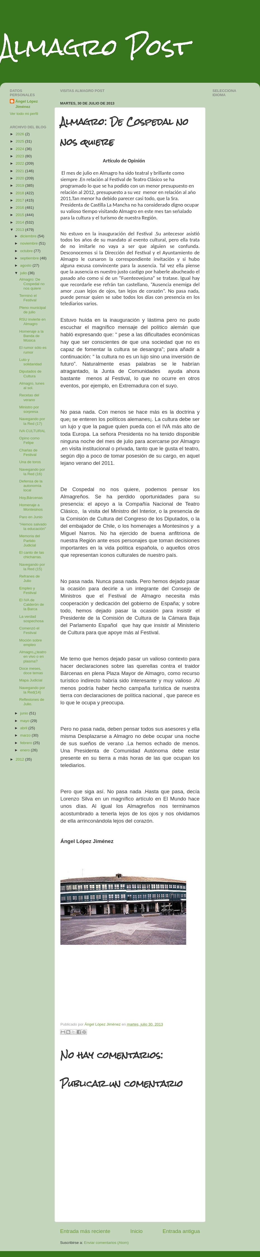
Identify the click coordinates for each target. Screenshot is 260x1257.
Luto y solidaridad (30, 362)
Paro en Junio (30, 517)
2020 (20, 178)
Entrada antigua (181, 1231)
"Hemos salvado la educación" (33, 526)
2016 (20, 207)
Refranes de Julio (29, 578)
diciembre (28, 236)
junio (24, 713)
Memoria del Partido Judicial (29, 540)
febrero (26, 743)
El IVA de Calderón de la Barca (31, 604)
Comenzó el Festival (29, 630)
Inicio (136, 1231)
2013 (20, 230)
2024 (20, 149)
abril (24, 728)
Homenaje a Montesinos (31, 507)
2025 (20, 141)
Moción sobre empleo (30, 642)
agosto (26, 265)
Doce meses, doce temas (31, 670)
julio (24, 273)
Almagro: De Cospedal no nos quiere (32, 283)
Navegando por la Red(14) (32, 690)
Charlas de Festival (28, 452)
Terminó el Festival (28, 297)
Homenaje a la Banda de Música (31, 335)
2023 (20, 156)
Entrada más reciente (85, 1231)
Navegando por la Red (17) (32, 421)
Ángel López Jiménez (26, 104)
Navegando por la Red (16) (32, 471)
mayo (25, 721)
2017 (20, 200)
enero (25, 750)
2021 (20, 171)
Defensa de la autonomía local (30, 485)
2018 (20, 193)
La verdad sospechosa (31, 618)
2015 (20, 215)
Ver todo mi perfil (24, 114)
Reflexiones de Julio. (31, 701)
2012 (20, 759)
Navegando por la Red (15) (32, 566)
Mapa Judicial (30, 680)
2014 (20, 222)
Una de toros (30, 462)
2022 (20, 163)
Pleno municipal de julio (32, 310)
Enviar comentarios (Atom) (106, 1243)
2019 (20, 185)
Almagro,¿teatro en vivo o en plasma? (32, 656)
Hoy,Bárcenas (31, 498)
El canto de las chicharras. (31, 554)
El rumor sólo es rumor (33, 349)
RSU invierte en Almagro (32, 321)
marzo (26, 735)
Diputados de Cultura (30, 373)
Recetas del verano (29, 397)
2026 (20, 134)
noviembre (29, 243)
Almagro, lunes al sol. (31, 385)
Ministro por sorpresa (29, 409)
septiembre (30, 258)
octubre (27, 251)
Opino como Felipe (29, 440)
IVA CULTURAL (32, 431)
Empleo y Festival (28, 590)
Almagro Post (95, 46)
